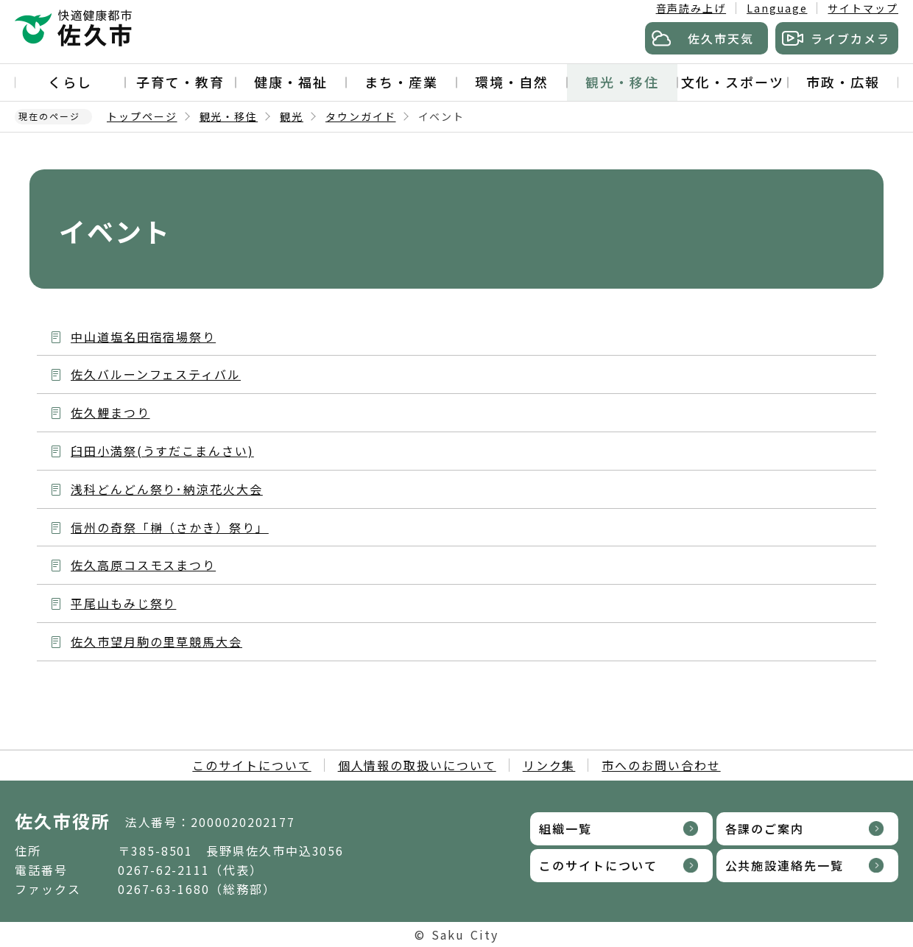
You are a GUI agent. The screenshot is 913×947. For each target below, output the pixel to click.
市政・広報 (843, 81)
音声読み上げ (691, 8)
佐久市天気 (721, 38)
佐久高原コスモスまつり (143, 565)
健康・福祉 (291, 81)
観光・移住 (622, 81)
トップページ (142, 116)
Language (777, 8)
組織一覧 (565, 828)
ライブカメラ (850, 38)
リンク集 (549, 765)
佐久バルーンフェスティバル (156, 374)
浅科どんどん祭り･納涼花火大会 (167, 489)
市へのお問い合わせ (661, 765)
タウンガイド (360, 116)
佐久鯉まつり (110, 412)
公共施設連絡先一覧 (784, 865)
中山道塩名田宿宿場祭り (143, 336)
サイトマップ (863, 8)
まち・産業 (401, 81)
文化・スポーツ (732, 81)
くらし (70, 81)
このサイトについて (251, 765)
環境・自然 (512, 81)
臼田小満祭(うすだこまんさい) (162, 451)
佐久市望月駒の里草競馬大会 (156, 641)
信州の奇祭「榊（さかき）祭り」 (170, 527)
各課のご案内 (765, 828)
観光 (291, 116)
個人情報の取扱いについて (417, 765)
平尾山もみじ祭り (123, 603)
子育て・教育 (180, 81)
